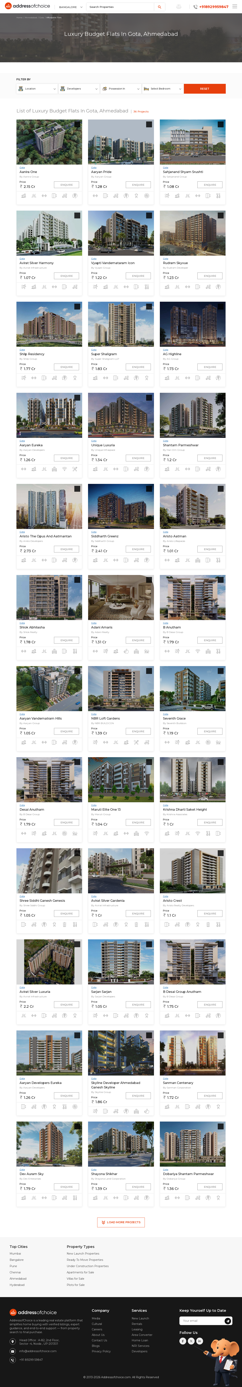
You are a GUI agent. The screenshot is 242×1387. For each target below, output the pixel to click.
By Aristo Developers (31, 541)
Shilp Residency (32, 354)
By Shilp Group (28, 358)
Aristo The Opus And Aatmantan (46, 536)
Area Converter (142, 1335)
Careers (97, 1329)
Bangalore (17, 1260)
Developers (139, 1351)
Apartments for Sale (80, 1272)
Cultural (97, 1324)
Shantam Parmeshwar (181, 445)
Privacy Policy (101, 1351)
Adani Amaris (101, 627)
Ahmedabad (31, 17)
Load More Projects (121, 1222)
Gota (41, 17)
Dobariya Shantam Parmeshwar (188, 1174)
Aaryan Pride (101, 172)
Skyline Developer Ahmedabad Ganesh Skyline (115, 1085)
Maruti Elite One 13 (106, 809)
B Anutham (172, 627)
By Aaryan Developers (32, 449)
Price (23, 181)
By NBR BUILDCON (102, 723)
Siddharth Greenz (105, 536)
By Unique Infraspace (103, 449)
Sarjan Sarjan (101, 992)
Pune (13, 1266)
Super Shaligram (104, 354)
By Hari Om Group (174, 449)
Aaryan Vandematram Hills (41, 718)
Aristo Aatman (174, 536)
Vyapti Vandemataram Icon (113, 263)
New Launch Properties (83, 1253)
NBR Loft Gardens (105, 718)
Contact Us (99, 1340)
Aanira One (28, 172)
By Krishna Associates (175, 814)
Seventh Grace (174, 718)
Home (19, 17)
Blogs (96, 1346)
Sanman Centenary (178, 1083)
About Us (98, 1335)
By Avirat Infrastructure (33, 267)
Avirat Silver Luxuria (35, 992)
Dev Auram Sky (32, 1174)
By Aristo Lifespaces (174, 541)
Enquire (66, 184)
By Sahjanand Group (175, 176)
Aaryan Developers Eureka (41, 1083)
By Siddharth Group (102, 541)
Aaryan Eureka (31, 445)
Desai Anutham (32, 809)
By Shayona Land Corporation (108, 1178)
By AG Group (170, 358)
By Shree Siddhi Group (32, 905)
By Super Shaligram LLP (105, 358)
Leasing (137, 1329)
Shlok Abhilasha (32, 627)
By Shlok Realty (28, 632)
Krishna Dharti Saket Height (185, 809)
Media (96, 1318)
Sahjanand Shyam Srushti (183, 172)
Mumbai (15, 1253)
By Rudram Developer (175, 267)
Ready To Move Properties (85, 1260)
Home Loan (140, 1340)
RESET (204, 89)
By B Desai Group (173, 632)
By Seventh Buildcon (174, 723)
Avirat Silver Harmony (37, 263)
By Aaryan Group (101, 176)
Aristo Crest (172, 901)
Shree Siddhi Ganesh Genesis (42, 901)
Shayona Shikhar (104, 1174)
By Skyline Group (101, 1092)
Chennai (15, 1272)
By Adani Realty (100, 632)
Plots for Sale (76, 1285)
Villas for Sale (75, 1278)
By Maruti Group (101, 814)
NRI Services (140, 1346)
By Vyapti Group (100, 267)
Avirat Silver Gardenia (108, 901)
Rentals (137, 1324)
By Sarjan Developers (103, 996)
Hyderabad (17, 1285)
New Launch (140, 1318)
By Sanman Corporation (177, 1087)
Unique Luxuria (103, 445)
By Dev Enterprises (30, 1178)
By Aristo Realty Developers (178, 905)
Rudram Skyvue (175, 263)
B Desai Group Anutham (182, 992)
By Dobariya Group (174, 1178)
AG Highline (172, 354)
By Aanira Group (29, 176)
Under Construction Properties (88, 1266)
